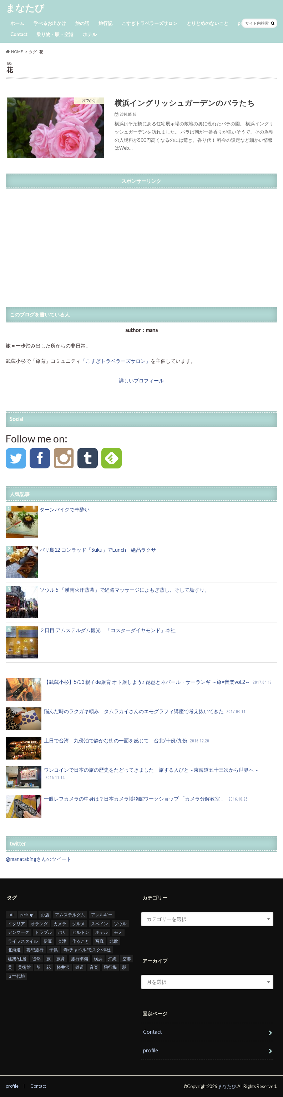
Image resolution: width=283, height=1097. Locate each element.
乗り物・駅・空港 (55, 34)
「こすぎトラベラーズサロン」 (116, 361)
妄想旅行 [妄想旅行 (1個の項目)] (35, 950)
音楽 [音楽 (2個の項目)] (94, 967)
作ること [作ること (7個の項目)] (80, 941)
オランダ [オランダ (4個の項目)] (39, 923)
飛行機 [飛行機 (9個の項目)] (110, 967)
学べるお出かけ (50, 23)
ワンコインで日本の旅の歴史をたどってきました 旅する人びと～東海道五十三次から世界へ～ (132, 777)
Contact (18, 34)
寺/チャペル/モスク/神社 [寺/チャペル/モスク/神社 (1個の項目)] (87, 950)
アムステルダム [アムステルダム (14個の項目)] (70, 914)
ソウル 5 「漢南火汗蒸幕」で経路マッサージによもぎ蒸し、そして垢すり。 (124, 590)
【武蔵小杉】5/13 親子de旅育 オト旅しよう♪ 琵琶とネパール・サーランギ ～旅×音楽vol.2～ (139, 689)
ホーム (17, 23)
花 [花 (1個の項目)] (48, 967)
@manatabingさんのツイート (38, 859)
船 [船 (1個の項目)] (38, 967)
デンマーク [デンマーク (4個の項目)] (18, 932)
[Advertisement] (141, 242)
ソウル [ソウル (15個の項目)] (120, 923)
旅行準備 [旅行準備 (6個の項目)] (79, 958)
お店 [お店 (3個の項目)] (45, 914)
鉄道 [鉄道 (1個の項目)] (79, 967)
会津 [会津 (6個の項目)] (62, 941)
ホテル (90, 34)
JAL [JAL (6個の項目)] (11, 914)
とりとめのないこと (207, 23)
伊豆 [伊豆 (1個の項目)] (48, 941)
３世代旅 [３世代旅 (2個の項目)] (16, 976)
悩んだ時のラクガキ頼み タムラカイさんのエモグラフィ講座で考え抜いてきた (126, 718)
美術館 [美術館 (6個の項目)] (24, 967)
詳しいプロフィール (141, 380)
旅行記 (105, 23)
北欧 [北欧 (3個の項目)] (114, 941)
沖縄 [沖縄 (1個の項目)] (112, 958)
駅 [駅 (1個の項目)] (124, 967)
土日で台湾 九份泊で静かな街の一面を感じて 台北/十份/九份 (108, 748)
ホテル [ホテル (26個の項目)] (101, 932)
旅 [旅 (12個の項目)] (48, 958)
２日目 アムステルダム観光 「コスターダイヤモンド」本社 (108, 630)
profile (150, 1050)
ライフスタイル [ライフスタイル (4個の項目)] (23, 941)
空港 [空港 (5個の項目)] (126, 958)
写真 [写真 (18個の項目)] (99, 941)
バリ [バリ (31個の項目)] (62, 932)
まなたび (25, 8)
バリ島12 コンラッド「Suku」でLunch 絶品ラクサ (98, 550)
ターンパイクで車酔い (65, 509)
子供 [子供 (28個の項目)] (53, 950)
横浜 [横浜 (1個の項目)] (98, 958)
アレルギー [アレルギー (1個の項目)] (101, 914)
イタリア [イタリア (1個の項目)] (16, 923)
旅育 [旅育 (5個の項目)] (60, 958)
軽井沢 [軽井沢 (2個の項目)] (63, 967)
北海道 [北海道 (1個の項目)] (14, 950)
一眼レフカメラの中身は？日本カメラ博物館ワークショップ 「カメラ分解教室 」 (127, 806)
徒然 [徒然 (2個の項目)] (36, 958)
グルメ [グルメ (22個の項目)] (78, 923)
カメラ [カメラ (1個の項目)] (60, 923)
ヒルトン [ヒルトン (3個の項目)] (80, 932)
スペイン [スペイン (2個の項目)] (99, 923)
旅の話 (82, 23)
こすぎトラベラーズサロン (149, 23)
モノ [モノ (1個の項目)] (118, 932)
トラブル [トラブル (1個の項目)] (43, 932)
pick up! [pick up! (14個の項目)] (27, 914)
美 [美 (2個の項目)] (10, 967)
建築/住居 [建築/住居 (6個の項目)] (17, 958)
